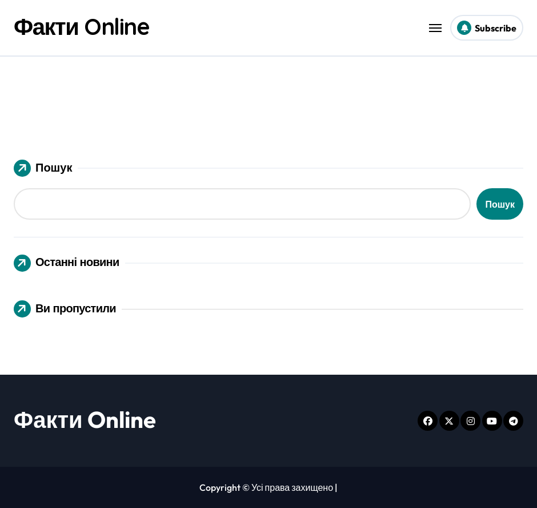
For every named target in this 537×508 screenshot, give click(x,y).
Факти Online (81, 26)
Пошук (43, 168)
